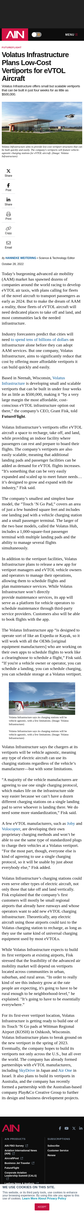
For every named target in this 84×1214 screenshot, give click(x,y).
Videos (9, 1159)
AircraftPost (14, 1104)
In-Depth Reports (15, 1154)
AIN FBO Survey (16, 1091)
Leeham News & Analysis (22, 1129)
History (52, 1154)
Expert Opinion (13, 1149)
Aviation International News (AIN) (21, 1098)
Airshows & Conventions (19, 1168)
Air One (65, 1016)
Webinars (10, 1164)
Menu (71, 34)
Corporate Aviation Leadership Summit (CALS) (21, 1121)
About (51, 1144)
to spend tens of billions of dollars (40, 285)
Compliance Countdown (19, 1178)
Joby (71, 769)
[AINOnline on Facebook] (60, 1074)
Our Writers (54, 1149)
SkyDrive (27, 1016)
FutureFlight (12, 47)
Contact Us (54, 1159)
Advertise (55, 1164)
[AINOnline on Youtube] (67, 1074)
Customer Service (58, 1096)
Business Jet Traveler (19, 1109)
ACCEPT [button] (42, 1207)
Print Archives (13, 1144)
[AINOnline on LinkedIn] (80, 1074)
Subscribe (54, 1091)
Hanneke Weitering (20, 203)
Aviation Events (14, 1173)
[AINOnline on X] (74, 1074)
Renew (52, 1101)
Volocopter (11, 774)
